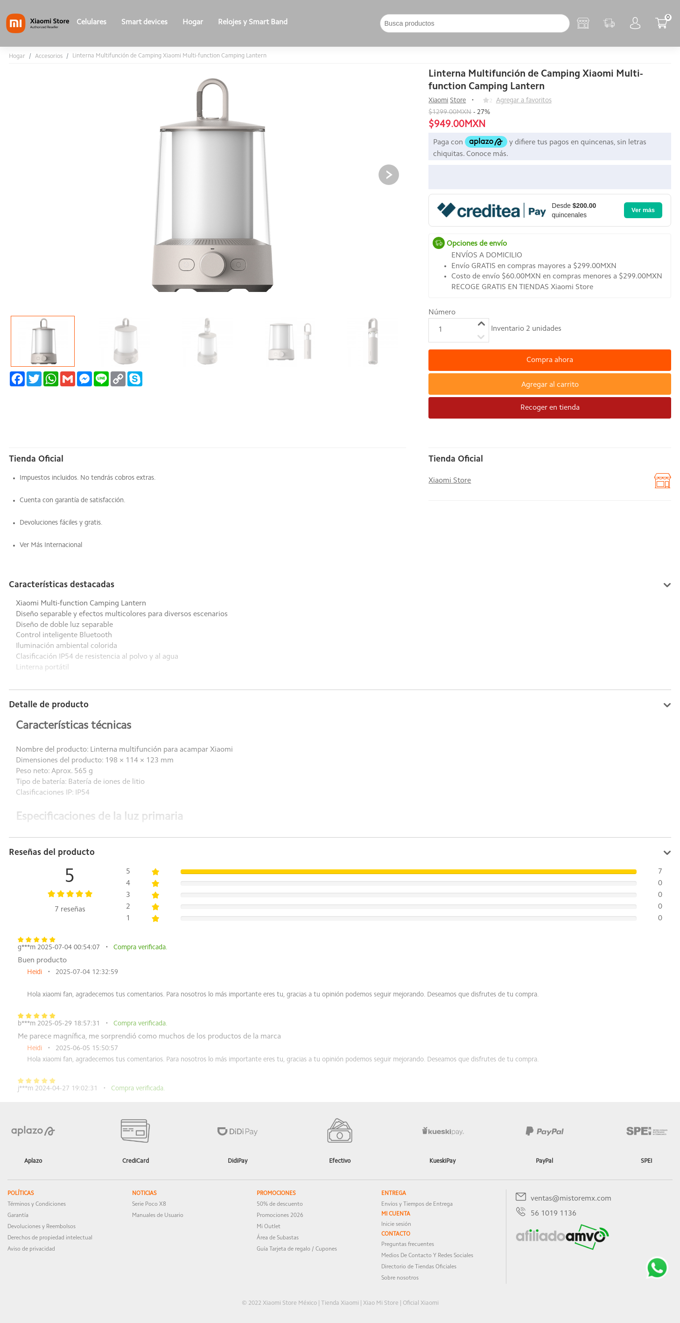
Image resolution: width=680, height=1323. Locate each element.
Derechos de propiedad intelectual (49, 1238)
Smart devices (144, 22)
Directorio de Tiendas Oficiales (418, 1267)
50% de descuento (280, 1204)
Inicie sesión (396, 1224)
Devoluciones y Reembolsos (41, 1227)
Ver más (643, 209)
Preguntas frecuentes (407, 1244)
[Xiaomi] (37, 31)
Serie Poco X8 (149, 1204)
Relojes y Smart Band (252, 22)
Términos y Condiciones (36, 1204)
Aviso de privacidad (31, 1249)
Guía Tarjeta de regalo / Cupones (297, 1249)
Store (458, 100)
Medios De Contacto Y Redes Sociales (427, 1256)
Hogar (192, 22)
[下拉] (302, 23)
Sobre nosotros (400, 1278)
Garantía (17, 1215)
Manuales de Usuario (157, 1215)
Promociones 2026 (280, 1215)
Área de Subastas (278, 1238)
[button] (388, 174)
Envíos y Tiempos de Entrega (417, 1204)
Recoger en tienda (550, 408)
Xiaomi (438, 100)
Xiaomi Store (449, 480)
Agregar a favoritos (524, 100)
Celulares (91, 22)
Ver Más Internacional (51, 545)
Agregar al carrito (550, 385)
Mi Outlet (268, 1227)
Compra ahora (549, 360)
